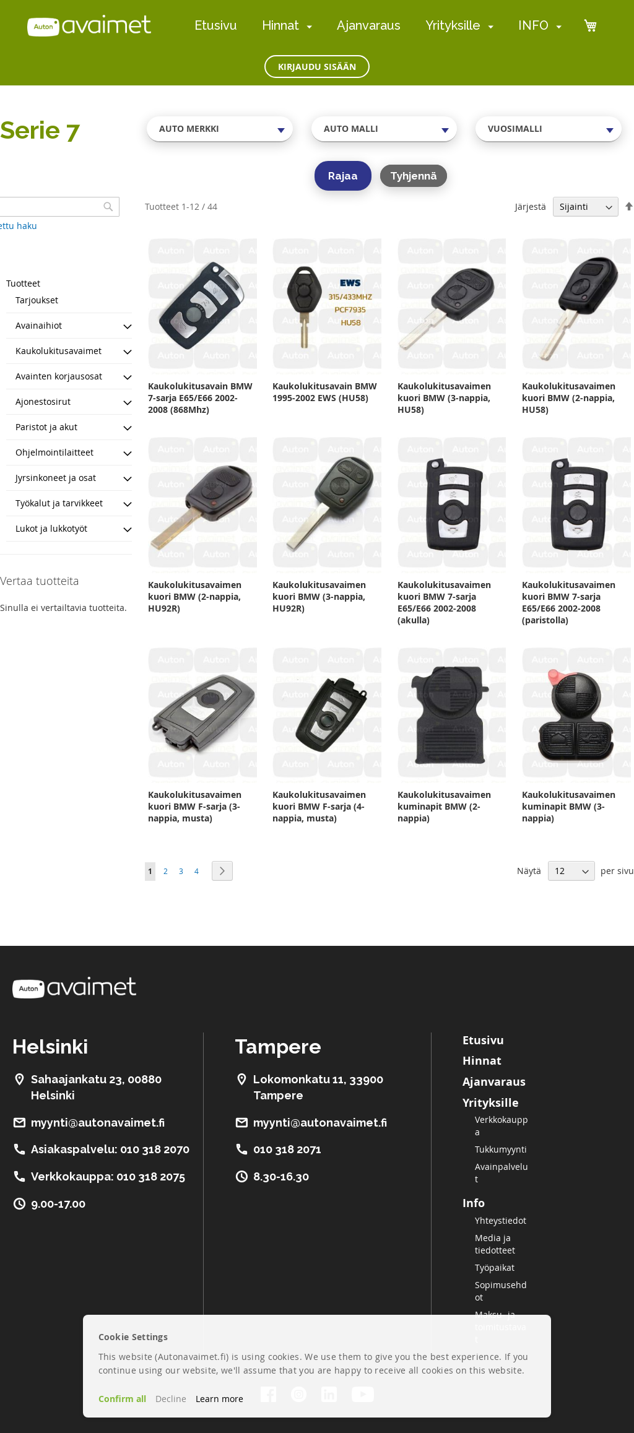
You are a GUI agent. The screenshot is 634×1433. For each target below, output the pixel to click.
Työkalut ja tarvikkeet (59, 503)
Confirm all (122, 1399)
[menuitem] (307, 26)
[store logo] (89, 25)
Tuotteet (23, 283)
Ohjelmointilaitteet (54, 452)
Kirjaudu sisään (317, 66)
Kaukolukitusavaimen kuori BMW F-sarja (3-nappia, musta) (194, 806)
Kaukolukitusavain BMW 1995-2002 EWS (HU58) (324, 392)
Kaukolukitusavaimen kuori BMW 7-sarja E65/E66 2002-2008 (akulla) (444, 602)
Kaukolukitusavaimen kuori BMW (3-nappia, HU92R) (319, 596)
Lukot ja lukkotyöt (51, 528)
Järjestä (530, 206)
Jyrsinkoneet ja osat (55, 477)
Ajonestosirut (43, 401)
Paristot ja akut (46, 427)
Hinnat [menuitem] (280, 25)
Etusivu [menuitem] (215, 25)
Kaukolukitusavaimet (58, 351)
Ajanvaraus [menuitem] (369, 25)
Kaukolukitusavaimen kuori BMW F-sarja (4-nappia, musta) (319, 806)
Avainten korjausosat (58, 376)
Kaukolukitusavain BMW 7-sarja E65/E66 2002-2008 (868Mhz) (200, 397)
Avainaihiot (38, 325)
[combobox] (220, 128)
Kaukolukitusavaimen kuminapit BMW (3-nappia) (568, 806)
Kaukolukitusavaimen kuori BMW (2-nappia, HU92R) (194, 596)
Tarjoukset (36, 300)
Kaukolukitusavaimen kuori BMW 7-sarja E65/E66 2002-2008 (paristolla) (568, 602)
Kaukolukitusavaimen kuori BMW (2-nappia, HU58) (568, 397)
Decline (170, 1399)
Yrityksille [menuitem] (452, 25)
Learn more (219, 1399)
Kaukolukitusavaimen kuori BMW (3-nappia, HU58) (444, 397)
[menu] (378, 25)
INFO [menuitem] (533, 25)
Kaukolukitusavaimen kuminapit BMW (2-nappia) (444, 806)
